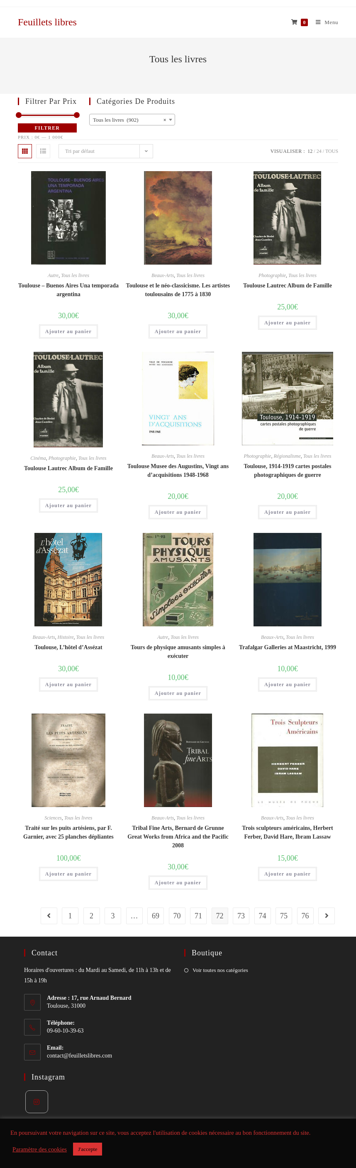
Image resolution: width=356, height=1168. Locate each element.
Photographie (272, 275)
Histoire (66, 637)
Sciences (52, 818)
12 (309, 151)
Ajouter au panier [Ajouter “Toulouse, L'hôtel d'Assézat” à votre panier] (68, 684)
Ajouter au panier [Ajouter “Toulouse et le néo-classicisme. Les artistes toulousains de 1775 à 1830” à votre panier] (178, 331)
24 (319, 151)
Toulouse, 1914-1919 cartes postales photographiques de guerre (287, 470)
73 (241, 916)
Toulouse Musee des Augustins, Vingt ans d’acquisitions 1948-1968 (178, 470)
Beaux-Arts (162, 275)
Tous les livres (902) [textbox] (129, 120)
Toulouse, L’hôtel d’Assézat (68, 647)
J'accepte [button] (87, 1149)
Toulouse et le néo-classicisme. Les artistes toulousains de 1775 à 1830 (178, 289)
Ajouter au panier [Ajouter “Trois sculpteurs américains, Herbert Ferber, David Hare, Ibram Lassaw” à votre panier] (287, 874)
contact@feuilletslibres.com (79, 1056)
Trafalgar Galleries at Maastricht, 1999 (287, 647)
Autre (53, 275)
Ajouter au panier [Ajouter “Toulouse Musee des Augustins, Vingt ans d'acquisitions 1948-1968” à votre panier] (178, 512)
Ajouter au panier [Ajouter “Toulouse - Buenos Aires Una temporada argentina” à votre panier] (68, 331)
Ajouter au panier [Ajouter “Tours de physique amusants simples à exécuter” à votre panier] (178, 693)
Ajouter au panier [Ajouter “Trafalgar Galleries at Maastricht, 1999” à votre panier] (287, 684)
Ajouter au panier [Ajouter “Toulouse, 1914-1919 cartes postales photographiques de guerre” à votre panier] (287, 512)
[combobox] (132, 119)
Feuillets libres (47, 22)
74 (262, 916)
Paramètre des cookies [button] (39, 1149)
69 (155, 916)
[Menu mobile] (324, 22)
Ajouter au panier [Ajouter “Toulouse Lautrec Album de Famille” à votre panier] (287, 323)
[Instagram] (36, 1101)
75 (284, 916)
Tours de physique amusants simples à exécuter (178, 651)
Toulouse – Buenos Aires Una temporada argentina (68, 289)
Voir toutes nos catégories (220, 970)
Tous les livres (75, 275)
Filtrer (47, 128)
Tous (331, 151)
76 (305, 916)
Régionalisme (286, 456)
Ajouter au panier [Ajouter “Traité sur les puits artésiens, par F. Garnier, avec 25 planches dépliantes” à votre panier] (68, 874)
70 (177, 916)
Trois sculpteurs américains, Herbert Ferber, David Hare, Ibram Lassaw (287, 832)
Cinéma (38, 458)
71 (198, 916)
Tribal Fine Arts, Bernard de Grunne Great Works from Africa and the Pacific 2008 (177, 837)
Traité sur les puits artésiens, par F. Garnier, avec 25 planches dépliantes (68, 832)
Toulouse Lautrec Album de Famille (287, 285)
